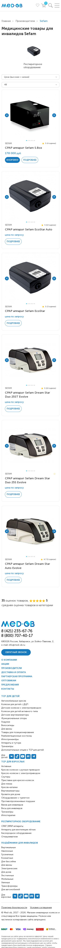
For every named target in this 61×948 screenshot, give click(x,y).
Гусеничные (7, 854)
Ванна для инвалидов (12, 804)
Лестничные (7, 875)
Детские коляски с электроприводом (21, 707)
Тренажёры (7, 811)
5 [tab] (32, 140)
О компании (9, 660)
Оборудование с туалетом (15, 797)
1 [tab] (26, 140)
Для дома (6, 872)
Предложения (10, 684)
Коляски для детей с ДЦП (14, 704)
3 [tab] (29, 140)
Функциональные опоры (14, 718)
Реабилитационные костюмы (16, 735)
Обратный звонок (16, 652)
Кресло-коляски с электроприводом (20, 773)
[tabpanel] (30, 115)
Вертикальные (8, 847)
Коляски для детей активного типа (19, 711)
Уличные (5, 882)
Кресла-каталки (9, 787)
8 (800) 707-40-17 (17, 635)
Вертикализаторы (10, 790)
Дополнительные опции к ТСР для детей (22, 749)
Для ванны (6, 865)
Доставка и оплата (13, 672)
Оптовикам (8, 680)
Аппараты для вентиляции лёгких (18, 829)
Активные (6, 766)
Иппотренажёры (10, 739)
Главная (6, 20)
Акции (5, 664)
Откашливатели (9, 836)
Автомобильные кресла (13, 700)
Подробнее (29, 160)
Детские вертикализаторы (15, 714)
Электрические (9, 868)
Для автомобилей (10, 889)
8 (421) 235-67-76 (16, 631)
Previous (7, 115)
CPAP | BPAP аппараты (12, 826)
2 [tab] (28, 140)
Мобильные (7, 879)
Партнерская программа (16, 676)
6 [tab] (34, 140)
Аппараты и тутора (11, 742)
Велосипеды (7, 725)
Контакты (7, 689)
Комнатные (7, 858)
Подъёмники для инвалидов (19, 842)
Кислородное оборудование (16, 833)
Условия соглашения (41, 907)
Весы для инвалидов (11, 808)
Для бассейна (8, 861)
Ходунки (5, 721)
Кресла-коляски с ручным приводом (20, 769)
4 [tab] (31, 140)
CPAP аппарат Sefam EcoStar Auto (28, 229)
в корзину (12, 160)
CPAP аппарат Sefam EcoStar (25, 311)
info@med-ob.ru (17, 645)
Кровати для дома (10, 794)
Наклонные (7, 851)
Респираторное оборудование (20, 821)
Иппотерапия (8, 815)
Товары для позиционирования (17, 732)
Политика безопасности (14, 907)
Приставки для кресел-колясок (17, 780)
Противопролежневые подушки (18, 801)
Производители (25, 20)
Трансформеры (9, 886)
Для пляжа (6, 783)
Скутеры (5, 776)
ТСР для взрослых (13, 761)
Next (54, 115)
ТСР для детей (10, 696)
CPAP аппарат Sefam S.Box (23, 148)
